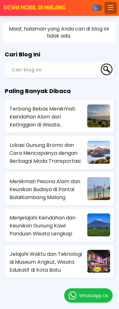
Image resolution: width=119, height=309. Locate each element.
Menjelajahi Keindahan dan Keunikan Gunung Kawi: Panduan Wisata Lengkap (43, 225)
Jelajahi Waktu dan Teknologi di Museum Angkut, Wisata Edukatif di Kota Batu (46, 262)
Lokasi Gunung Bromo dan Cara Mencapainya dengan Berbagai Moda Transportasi (45, 153)
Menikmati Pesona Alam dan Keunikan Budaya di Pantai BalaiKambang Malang (45, 189)
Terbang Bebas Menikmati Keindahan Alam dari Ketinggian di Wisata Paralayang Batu (42, 117)
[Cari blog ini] (53, 70)
